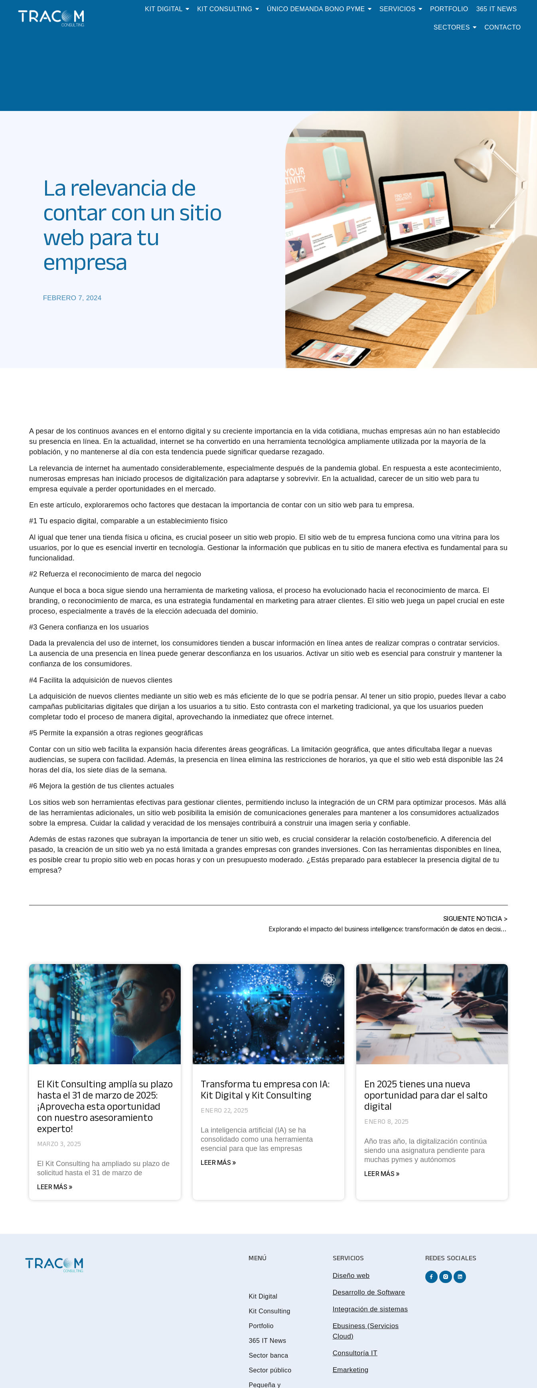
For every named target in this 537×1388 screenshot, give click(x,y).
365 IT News (267, 1340)
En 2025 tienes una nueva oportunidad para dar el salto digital (426, 1097)
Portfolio (261, 1326)
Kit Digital (263, 1296)
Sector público (270, 1370)
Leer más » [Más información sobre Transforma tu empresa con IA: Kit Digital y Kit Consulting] (218, 1162)
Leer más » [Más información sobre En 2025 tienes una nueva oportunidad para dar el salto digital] (381, 1174)
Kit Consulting (269, 1311)
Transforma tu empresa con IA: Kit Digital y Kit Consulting (265, 1091)
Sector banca (268, 1355)
